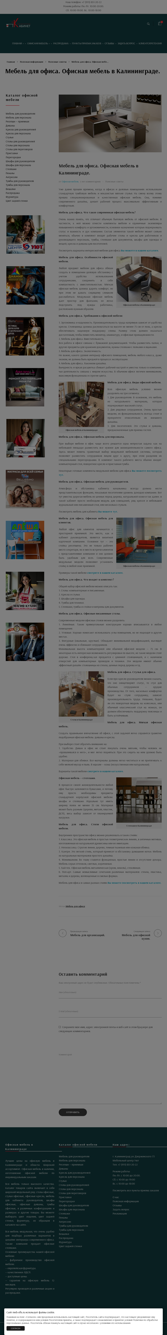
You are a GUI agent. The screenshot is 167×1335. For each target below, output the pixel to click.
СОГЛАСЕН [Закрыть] (15, 1328)
